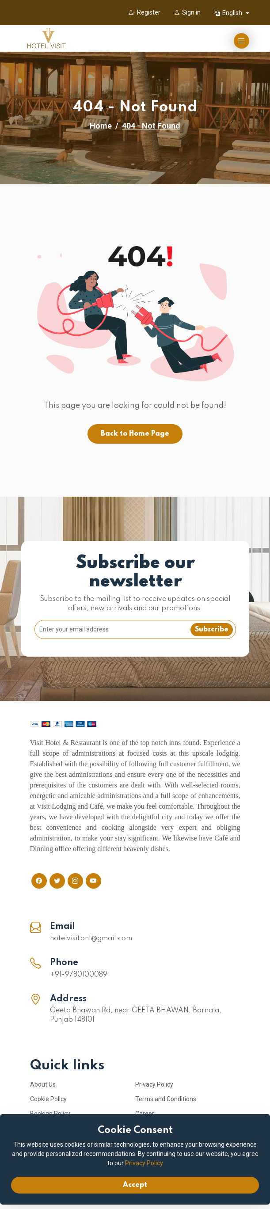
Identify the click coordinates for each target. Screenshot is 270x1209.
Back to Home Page (135, 433)
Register (144, 12)
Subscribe (211, 629)
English (228, 13)
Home (101, 125)
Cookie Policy (48, 1099)
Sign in (187, 12)
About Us (43, 1084)
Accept (135, 1185)
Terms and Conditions (165, 1099)
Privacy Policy (154, 1084)
